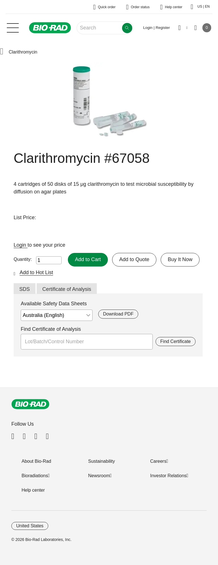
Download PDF (118, 314)
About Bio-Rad (36, 461)
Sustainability (101, 461)
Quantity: (23, 259)
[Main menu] (13, 27)
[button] (1, 52)
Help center (33, 490)
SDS (24, 289)
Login (21, 245)
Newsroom (99, 475)
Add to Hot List (36, 272)
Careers (158, 461)
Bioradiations (35, 475)
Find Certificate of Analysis (51, 329)
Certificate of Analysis (66, 289)
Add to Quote (134, 259)
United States (29, 525)
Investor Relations (168, 475)
